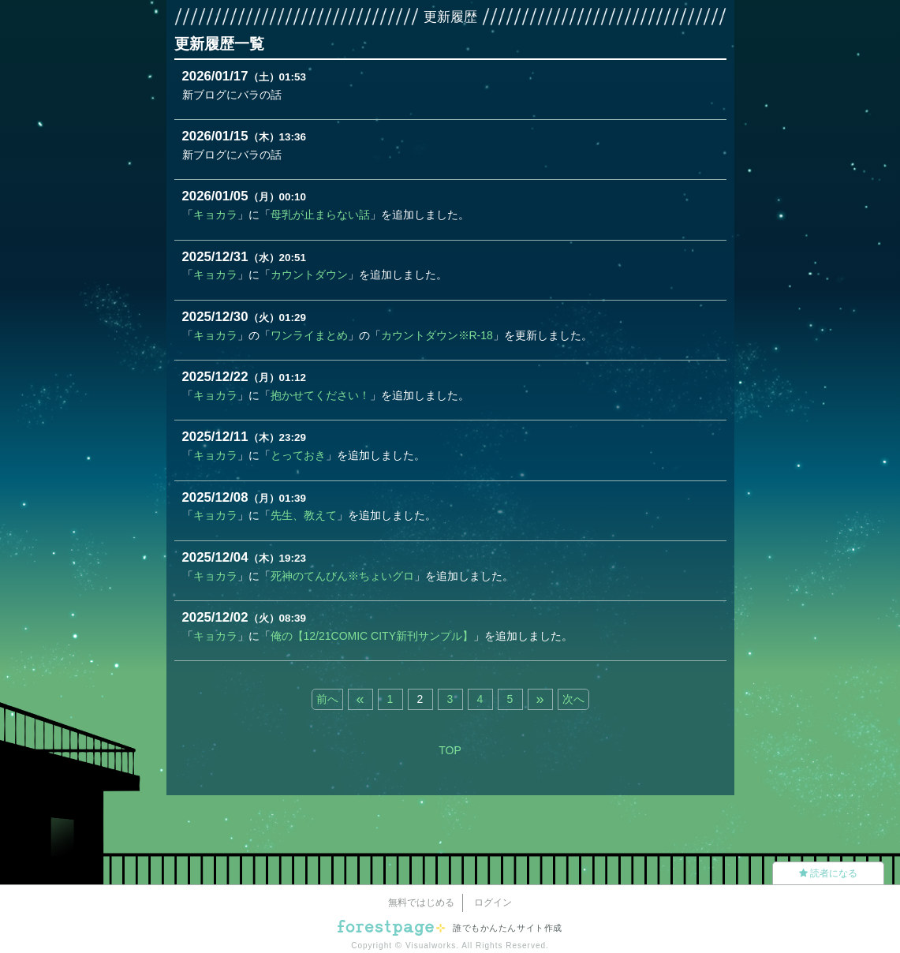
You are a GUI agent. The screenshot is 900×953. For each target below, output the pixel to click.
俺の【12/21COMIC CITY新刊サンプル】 (372, 636)
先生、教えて (304, 515)
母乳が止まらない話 (320, 214)
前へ (327, 699)
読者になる (828, 873)
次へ (573, 699)
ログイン (493, 902)
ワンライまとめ (309, 335)
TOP (450, 750)
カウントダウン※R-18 (437, 335)
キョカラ (215, 214)
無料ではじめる (421, 902)
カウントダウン (309, 274)
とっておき (298, 455)
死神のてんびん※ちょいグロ (342, 576)
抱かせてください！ (320, 395)
